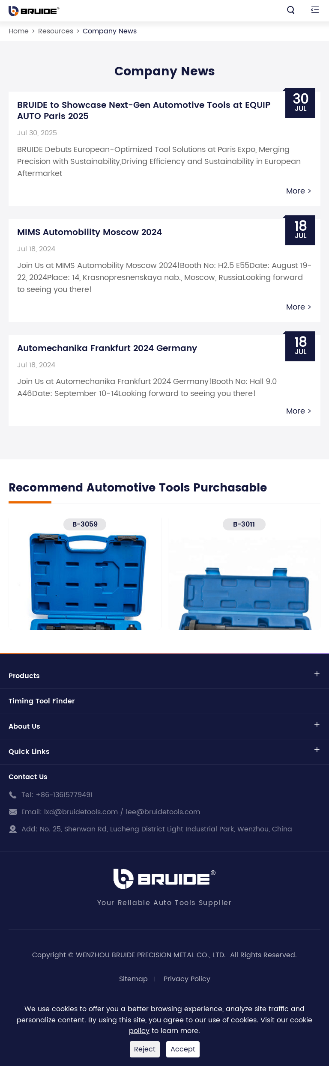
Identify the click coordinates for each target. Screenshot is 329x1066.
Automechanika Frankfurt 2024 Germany (107, 349)
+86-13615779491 (64, 795)
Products (24, 676)
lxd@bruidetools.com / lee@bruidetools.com (122, 812)
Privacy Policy (187, 979)
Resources (55, 31)
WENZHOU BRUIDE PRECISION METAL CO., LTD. (152, 955)
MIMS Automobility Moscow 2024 (89, 233)
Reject (145, 1049)
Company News (110, 31)
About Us (24, 726)
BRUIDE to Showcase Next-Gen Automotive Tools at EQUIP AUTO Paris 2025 (143, 111)
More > (299, 191)
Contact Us (28, 777)
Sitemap (133, 979)
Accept (182, 1049)
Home (19, 31)
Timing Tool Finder (42, 701)
